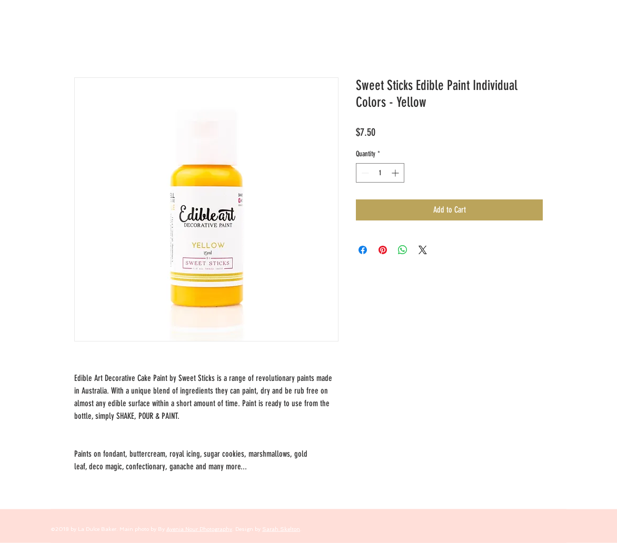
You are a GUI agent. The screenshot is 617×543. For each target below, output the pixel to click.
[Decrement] (364, 173)
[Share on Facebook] (362, 250)
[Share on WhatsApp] (402, 250)
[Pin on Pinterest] (382, 250)
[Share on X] (422, 250)
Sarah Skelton (281, 529)
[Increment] (396, 173)
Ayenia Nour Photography (199, 529)
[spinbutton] (380, 173)
